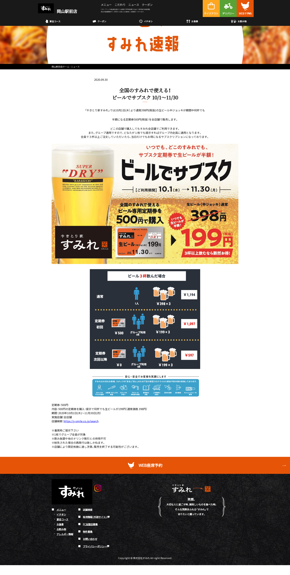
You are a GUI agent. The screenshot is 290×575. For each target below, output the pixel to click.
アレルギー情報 (65, 534)
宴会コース (52, 21)
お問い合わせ (90, 539)
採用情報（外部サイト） (95, 517)
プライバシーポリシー (95, 546)
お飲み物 (239, 21)
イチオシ (146, 21)
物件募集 (87, 531)
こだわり (120, 5)
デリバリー (228, 13)
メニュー (106, 5)
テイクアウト (211, 13)
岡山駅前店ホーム (60, 66)
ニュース (133, 5)
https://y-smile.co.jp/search (81, 421)
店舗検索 (87, 509)
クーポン (147, 5)
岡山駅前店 (57, 11)
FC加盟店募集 (90, 524)
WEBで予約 (245, 13)
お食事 (192, 21)
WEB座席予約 (150, 465)
